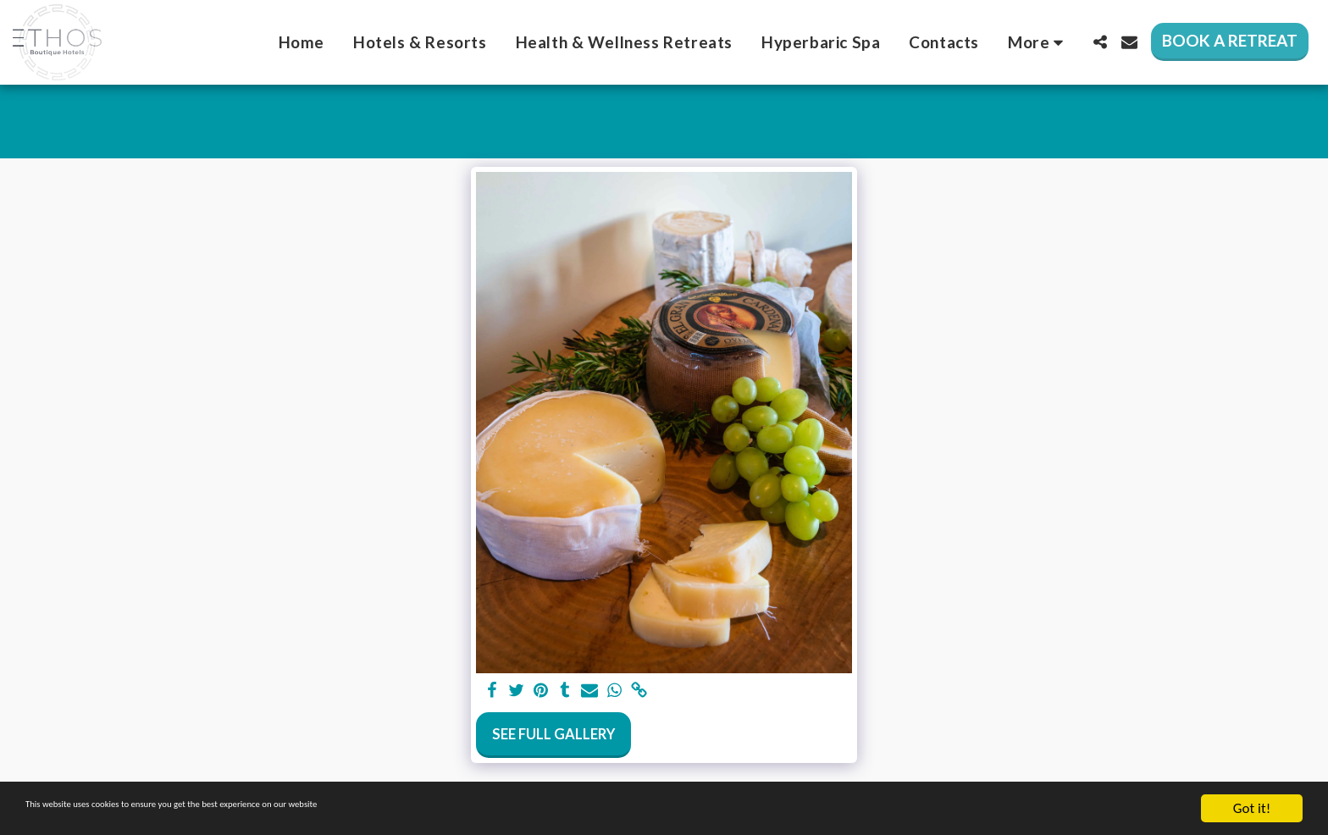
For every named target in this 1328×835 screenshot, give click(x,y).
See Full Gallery (553, 734)
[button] (1100, 42)
